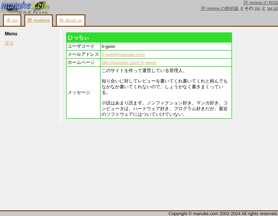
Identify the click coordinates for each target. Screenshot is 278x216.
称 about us (70, 20)
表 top (12, 20)
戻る (9, 43)
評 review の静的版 (220, 8)
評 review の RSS (260, 2)
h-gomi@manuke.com (123, 54)
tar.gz (272, 8)
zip (257, 8)
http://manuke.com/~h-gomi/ (129, 62)
